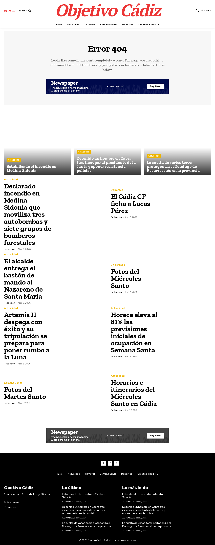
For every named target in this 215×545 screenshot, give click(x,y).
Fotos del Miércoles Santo (126, 278)
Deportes (117, 190)
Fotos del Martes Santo (25, 393)
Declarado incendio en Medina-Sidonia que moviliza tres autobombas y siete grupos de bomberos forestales (27, 214)
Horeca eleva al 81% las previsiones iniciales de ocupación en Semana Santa (134, 332)
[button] (25, 10)
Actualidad (13, 159)
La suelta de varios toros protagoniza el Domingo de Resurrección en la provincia (86, 524)
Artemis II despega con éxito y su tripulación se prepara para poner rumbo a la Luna (26, 335)
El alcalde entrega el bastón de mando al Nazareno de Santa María (23, 278)
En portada (118, 265)
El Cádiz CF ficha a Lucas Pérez (130, 203)
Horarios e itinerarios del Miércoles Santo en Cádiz (134, 393)
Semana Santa (13, 383)
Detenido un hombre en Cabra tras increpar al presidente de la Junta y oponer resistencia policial (83, 510)
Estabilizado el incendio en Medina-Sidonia (83, 495)
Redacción (9, 249)
